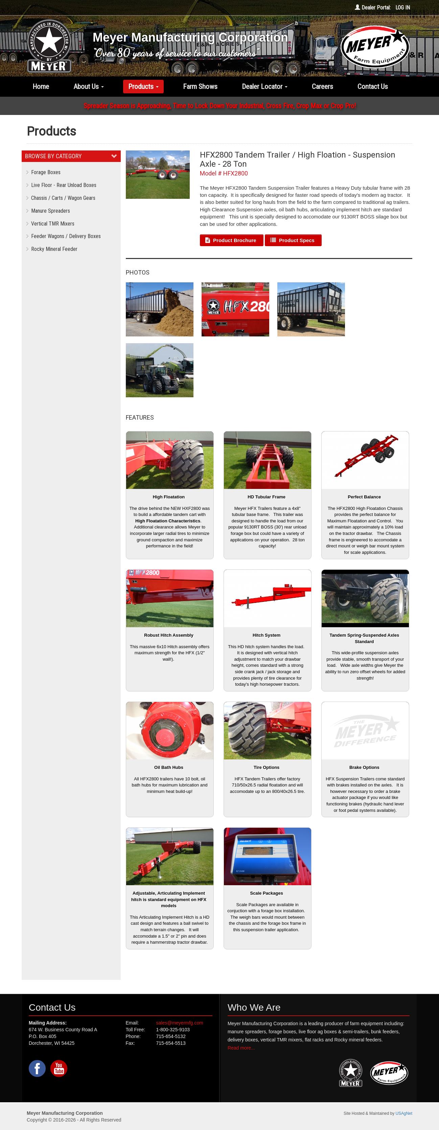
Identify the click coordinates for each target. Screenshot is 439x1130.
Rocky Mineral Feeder (51, 249)
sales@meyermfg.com (179, 1023)
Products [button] (143, 87)
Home (40, 87)
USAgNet (403, 1113)
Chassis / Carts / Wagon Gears (60, 198)
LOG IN (402, 7)
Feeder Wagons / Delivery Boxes (63, 236)
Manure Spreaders (48, 211)
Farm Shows (200, 87)
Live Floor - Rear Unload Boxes (61, 185)
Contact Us (372, 87)
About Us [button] (88, 87)
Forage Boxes (43, 172)
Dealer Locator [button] (264, 87)
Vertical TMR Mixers (50, 223)
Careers (322, 87)
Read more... (241, 1048)
